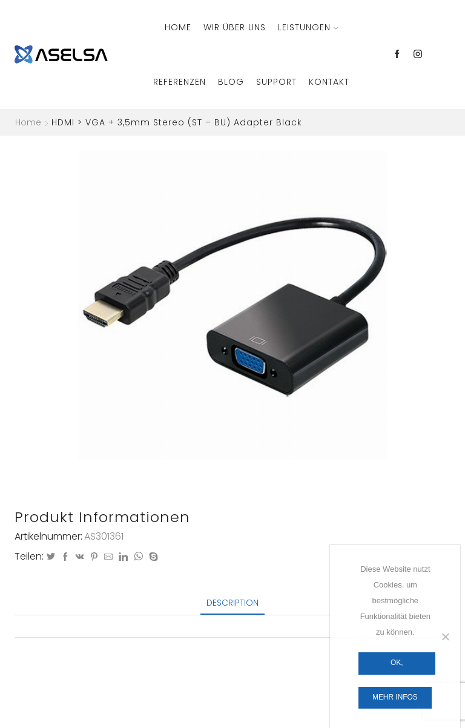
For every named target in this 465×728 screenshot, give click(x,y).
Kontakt (329, 82)
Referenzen (179, 82)
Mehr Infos (395, 697)
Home (178, 27)
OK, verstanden (396, 666)
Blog (231, 82)
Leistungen (308, 27)
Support (276, 82)
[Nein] (445, 636)
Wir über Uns (234, 27)
